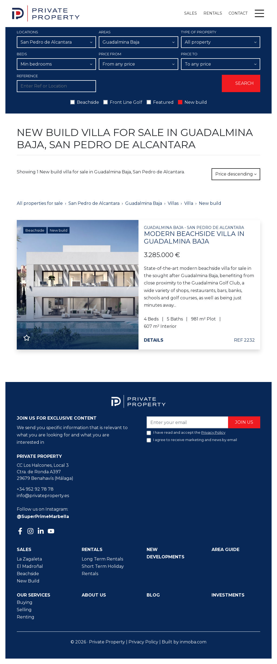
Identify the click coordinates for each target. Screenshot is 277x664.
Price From (110, 54)
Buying (24, 602)
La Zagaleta (29, 559)
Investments (228, 595)
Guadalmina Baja (143, 203)
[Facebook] (21, 531)
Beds (22, 54)
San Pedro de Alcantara (94, 203)
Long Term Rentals (102, 559)
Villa (188, 203)
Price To (189, 54)
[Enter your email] (188, 422)
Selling (24, 609)
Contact (238, 13)
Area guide (225, 549)
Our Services (33, 595)
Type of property (198, 32)
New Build (28, 581)
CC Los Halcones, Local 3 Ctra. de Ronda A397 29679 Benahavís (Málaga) (45, 472)
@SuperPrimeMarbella (43, 516)
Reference (27, 76)
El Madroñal (30, 566)
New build (195, 102)
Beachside (88, 102)
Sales (190, 13)
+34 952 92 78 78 (35, 489)
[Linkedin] (41, 531)
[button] (26, 284)
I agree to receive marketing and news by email (195, 440)
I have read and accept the (189, 432)
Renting (25, 617)
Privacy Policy (143, 641)
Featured (163, 102)
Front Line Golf (126, 102)
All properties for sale (40, 203)
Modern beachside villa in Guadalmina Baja (199, 235)
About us (94, 595)
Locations (27, 32)
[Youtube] (52, 531)
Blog (153, 595)
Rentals (212, 13)
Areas (105, 32)
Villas (173, 203)
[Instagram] (31, 530)
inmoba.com (193, 641)
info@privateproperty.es (43, 495)
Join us (244, 422)
